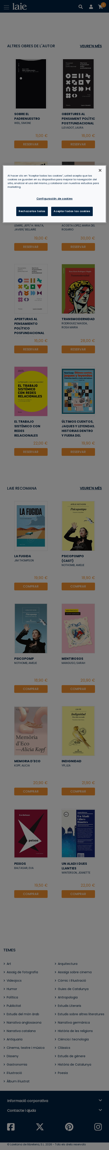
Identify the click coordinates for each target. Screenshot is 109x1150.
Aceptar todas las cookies (72, 211)
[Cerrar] (100, 170)
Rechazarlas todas (32, 211)
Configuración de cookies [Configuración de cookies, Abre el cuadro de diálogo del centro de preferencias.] (54, 198)
